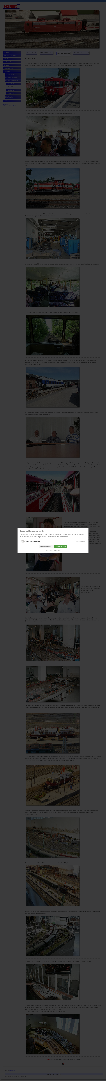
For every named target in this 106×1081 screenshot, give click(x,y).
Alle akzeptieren (61, 546)
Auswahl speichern (46, 546)
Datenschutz (49, 550)
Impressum (57, 550)
